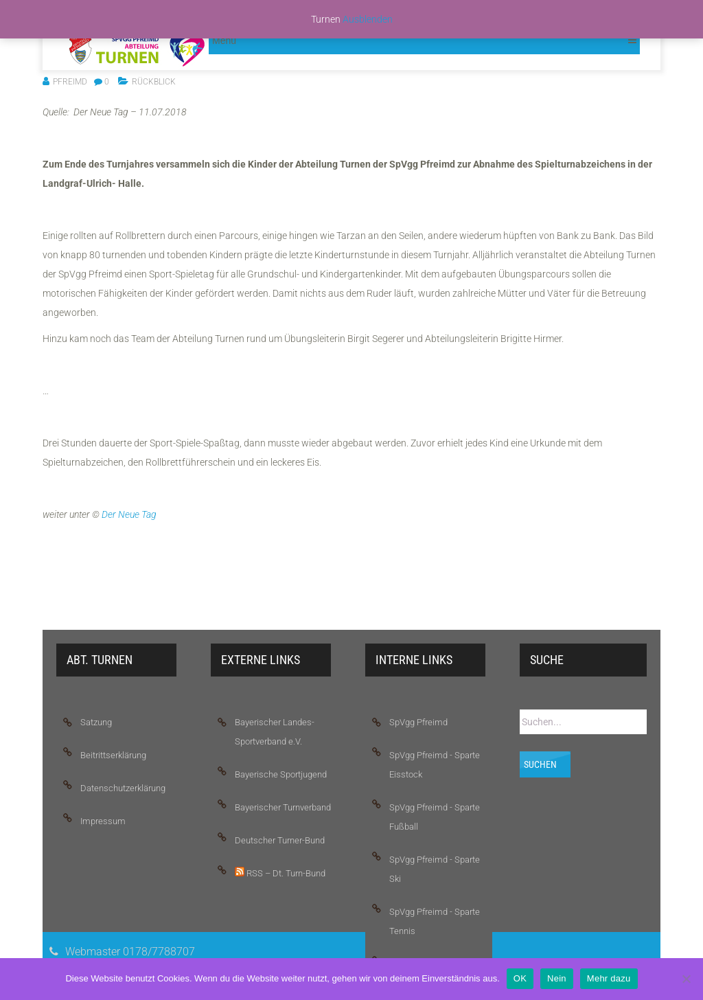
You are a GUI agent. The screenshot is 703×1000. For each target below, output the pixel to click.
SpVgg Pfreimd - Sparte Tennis (434, 921)
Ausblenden (368, 19)
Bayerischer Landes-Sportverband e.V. (274, 732)
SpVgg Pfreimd (418, 722)
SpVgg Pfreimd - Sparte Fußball (434, 817)
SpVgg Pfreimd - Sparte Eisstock (434, 765)
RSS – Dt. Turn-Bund (280, 872)
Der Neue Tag (129, 514)
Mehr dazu (609, 978)
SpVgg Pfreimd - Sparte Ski (434, 869)
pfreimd (70, 82)
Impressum (103, 821)
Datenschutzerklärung (122, 788)
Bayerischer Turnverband (283, 807)
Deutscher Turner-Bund (280, 840)
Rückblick (154, 82)
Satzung (96, 722)
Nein (556, 978)
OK (520, 978)
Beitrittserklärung (113, 755)
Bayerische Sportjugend (281, 774)
